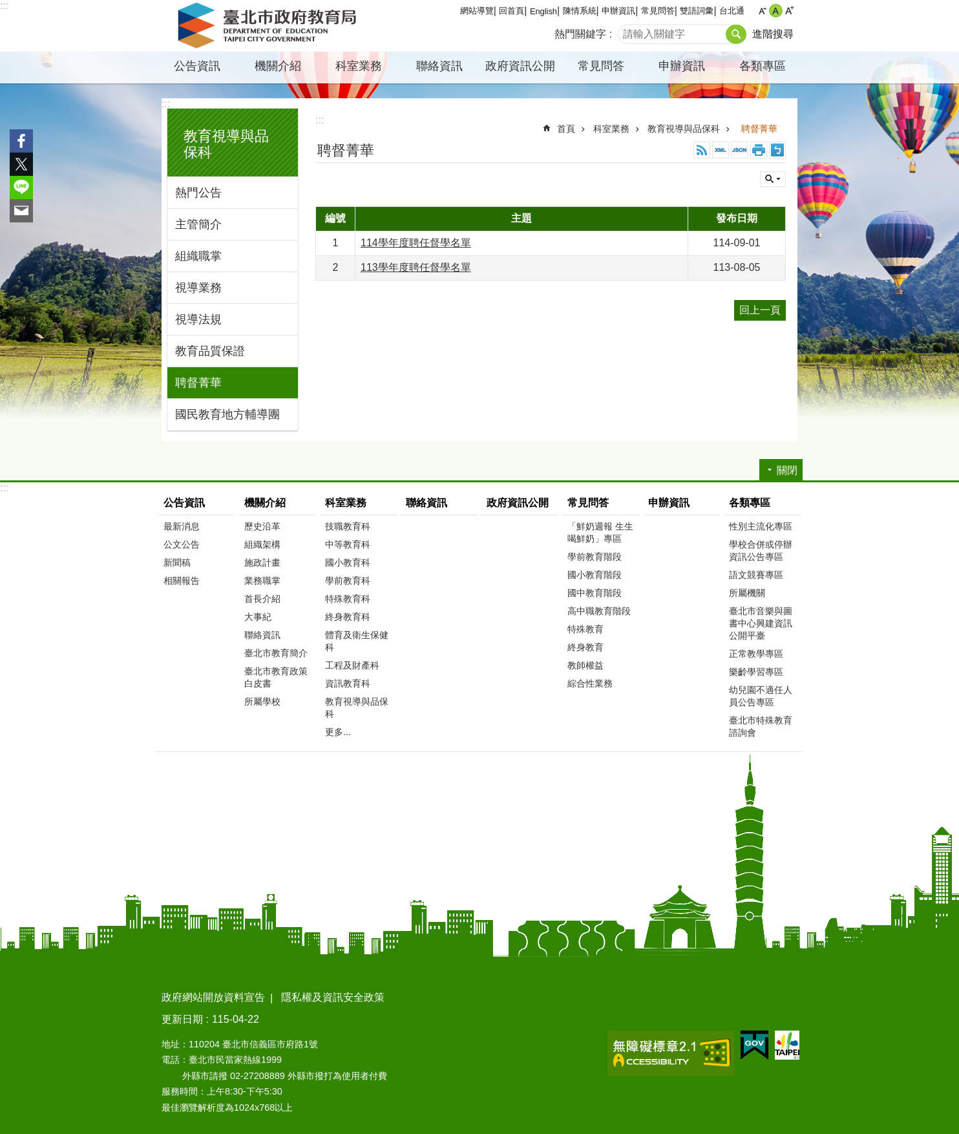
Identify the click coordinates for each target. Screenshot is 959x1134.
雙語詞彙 (696, 11)
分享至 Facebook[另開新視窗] (21, 141)
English (543, 11)
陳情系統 (579, 11)
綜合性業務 (590, 683)
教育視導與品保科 (684, 128)
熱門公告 (198, 192)
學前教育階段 (594, 556)
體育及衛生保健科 (356, 641)
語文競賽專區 (756, 575)
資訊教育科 (347, 683)
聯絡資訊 (439, 65)
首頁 (566, 128)
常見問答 (658, 11)
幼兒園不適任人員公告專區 (760, 696)
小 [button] (762, 10)
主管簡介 (198, 224)
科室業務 (358, 65)
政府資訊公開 (520, 65)
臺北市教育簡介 (276, 653)
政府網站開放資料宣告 (213, 997)
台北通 (731, 11)
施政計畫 (262, 562)
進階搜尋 (773, 33)
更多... (338, 732)
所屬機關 (747, 593)
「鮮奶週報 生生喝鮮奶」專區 (600, 532)
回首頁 (511, 11)
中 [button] (776, 10)
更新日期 (182, 1019)
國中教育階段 (594, 593)
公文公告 (181, 544)
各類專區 (762, 65)
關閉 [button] (773, 179)
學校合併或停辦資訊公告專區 (760, 550)
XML (720, 150)
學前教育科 (347, 580)
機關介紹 (278, 65)
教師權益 (585, 665)
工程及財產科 (352, 665)
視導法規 (198, 319)
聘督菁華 (198, 382)
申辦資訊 (618, 11)
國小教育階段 (594, 575)
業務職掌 (262, 580)
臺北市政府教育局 (269, 26)
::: (4, 5)
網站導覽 (477, 11)
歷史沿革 (262, 526)
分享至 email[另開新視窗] (21, 210)
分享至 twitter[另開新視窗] (21, 164)
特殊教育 (585, 629)
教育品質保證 (210, 351)
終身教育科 (347, 617)
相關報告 (181, 580)
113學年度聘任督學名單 (416, 267)
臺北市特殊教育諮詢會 (760, 726)
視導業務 (198, 287)
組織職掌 (198, 256)
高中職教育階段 (599, 611)
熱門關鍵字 (580, 33)
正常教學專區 (756, 653)
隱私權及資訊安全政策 (333, 997)
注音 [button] (777, 150)
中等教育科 (347, 544)
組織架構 (262, 544)
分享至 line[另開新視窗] (21, 187)
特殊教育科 (347, 599)
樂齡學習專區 (756, 672)
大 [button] (789, 10)
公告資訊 (197, 65)
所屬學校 (262, 701)
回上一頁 (760, 310)
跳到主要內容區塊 (6, 6)
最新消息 (181, 526)
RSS (701, 150)
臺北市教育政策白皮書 (276, 677)
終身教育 (585, 647)
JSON (739, 150)
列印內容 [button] (758, 150)
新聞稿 (177, 562)
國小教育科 (347, 562)
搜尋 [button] (736, 34)
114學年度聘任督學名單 (416, 242)
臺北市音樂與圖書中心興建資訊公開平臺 (760, 623)
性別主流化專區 (760, 526)
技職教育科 (347, 526)
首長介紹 (262, 599)
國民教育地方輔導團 (227, 414)
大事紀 (257, 617)
